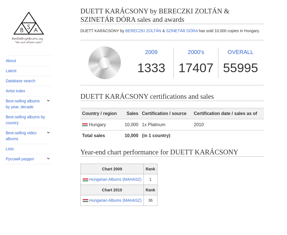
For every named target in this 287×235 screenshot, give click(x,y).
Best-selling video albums (21, 136)
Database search (20, 81)
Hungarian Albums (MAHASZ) (115, 179)
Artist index (15, 91)
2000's (196, 52)
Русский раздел (20, 159)
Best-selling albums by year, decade (23, 104)
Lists (10, 149)
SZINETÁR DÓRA (182, 31)
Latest (11, 71)
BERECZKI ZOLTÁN (143, 31)
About (11, 60)
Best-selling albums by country (25, 120)
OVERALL (240, 52)
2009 (151, 52)
